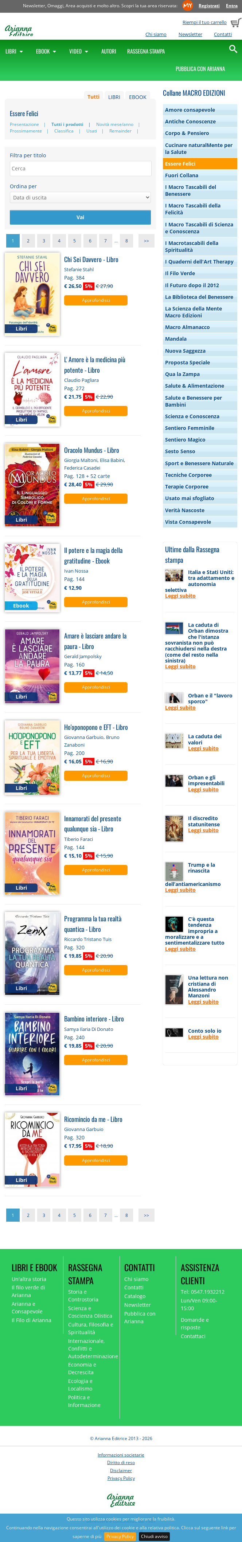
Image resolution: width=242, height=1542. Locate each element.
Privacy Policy (120, 1536)
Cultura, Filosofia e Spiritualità (90, 1328)
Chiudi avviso (154, 1536)
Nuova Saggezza (185, 350)
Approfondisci (96, 300)
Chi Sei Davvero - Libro (91, 259)
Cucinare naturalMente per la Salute (199, 148)
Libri (15, 51)
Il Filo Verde (180, 273)
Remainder (120, 131)
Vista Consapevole (188, 521)
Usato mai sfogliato (189, 498)
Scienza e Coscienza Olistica (90, 1312)
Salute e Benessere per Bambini (193, 401)
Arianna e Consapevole (27, 1307)
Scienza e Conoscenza (192, 416)
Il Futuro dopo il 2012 (192, 285)
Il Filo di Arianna (31, 1320)
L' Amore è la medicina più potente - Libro (94, 364)
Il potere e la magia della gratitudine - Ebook (93, 555)
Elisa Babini (112, 460)
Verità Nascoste (184, 510)
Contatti (223, 34)
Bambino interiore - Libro (94, 1018)
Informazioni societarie (121, 1455)
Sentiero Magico (185, 439)
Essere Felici (180, 163)
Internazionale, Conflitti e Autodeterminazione (91, 1348)
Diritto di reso (121, 1462)
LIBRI (114, 97)
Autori (108, 51)
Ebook (47, 51)
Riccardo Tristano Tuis (88, 939)
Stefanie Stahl (79, 269)
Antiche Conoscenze (190, 121)
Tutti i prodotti (67, 124)
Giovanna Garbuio (84, 737)
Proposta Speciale (187, 362)
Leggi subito (180, 595)
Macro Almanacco (187, 327)
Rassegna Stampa (146, 51)
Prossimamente (26, 131)
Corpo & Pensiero (187, 133)
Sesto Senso (180, 451)
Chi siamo (156, 34)
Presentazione (24, 124)
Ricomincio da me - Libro (93, 1119)
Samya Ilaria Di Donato (88, 1029)
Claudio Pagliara (81, 380)
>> (146, 241)
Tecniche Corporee (188, 474)
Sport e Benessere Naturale (199, 463)
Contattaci (193, 1336)
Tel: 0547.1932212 (203, 1291)
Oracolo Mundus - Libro (91, 450)
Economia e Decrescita (82, 1368)
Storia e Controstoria (83, 1295)
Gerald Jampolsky (83, 656)
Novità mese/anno (114, 124)
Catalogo (134, 1296)
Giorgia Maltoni (80, 460)
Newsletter (190, 34)
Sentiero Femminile (189, 427)
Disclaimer (121, 1470)
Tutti (93, 97)
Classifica (64, 131)
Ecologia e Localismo (80, 1384)
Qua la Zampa (182, 374)
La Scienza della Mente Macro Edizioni (193, 312)
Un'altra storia (29, 1279)
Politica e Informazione (84, 1401)
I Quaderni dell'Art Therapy (199, 261)
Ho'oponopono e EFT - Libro (96, 727)
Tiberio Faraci (78, 839)
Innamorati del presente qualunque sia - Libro (92, 823)
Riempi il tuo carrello (205, 22)
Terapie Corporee (186, 486)
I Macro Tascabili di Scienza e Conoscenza (199, 228)
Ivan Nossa (76, 571)
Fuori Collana (181, 175)
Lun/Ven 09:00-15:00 (199, 1304)
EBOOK (138, 97)
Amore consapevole (190, 109)
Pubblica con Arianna (200, 68)
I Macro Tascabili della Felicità (192, 209)
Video (79, 51)
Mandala (176, 338)
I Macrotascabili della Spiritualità (191, 246)
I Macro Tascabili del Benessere (190, 190)
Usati (91, 131)
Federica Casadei (82, 467)
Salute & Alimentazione (194, 385)
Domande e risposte (195, 1323)
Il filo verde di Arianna (28, 1291)
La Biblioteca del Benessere (199, 296)
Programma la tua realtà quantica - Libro (92, 923)
